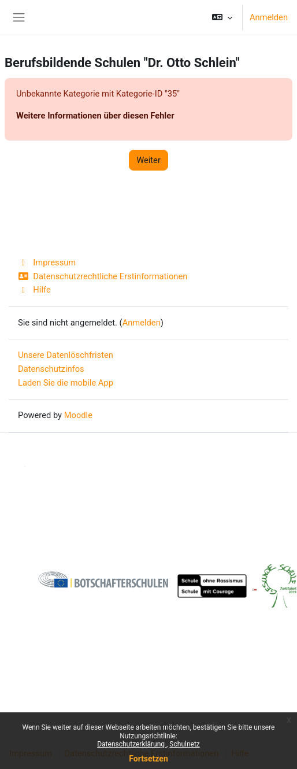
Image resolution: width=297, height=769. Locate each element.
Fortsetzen (148, 758)
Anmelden (269, 17)
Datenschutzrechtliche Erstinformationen (102, 276)
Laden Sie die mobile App (65, 383)
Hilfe (34, 289)
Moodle (78, 415)
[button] (222, 17)
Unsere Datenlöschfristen (65, 355)
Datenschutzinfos (51, 369)
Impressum (47, 262)
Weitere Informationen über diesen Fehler (95, 115)
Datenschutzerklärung (131, 744)
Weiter (148, 160)
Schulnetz (184, 744)
